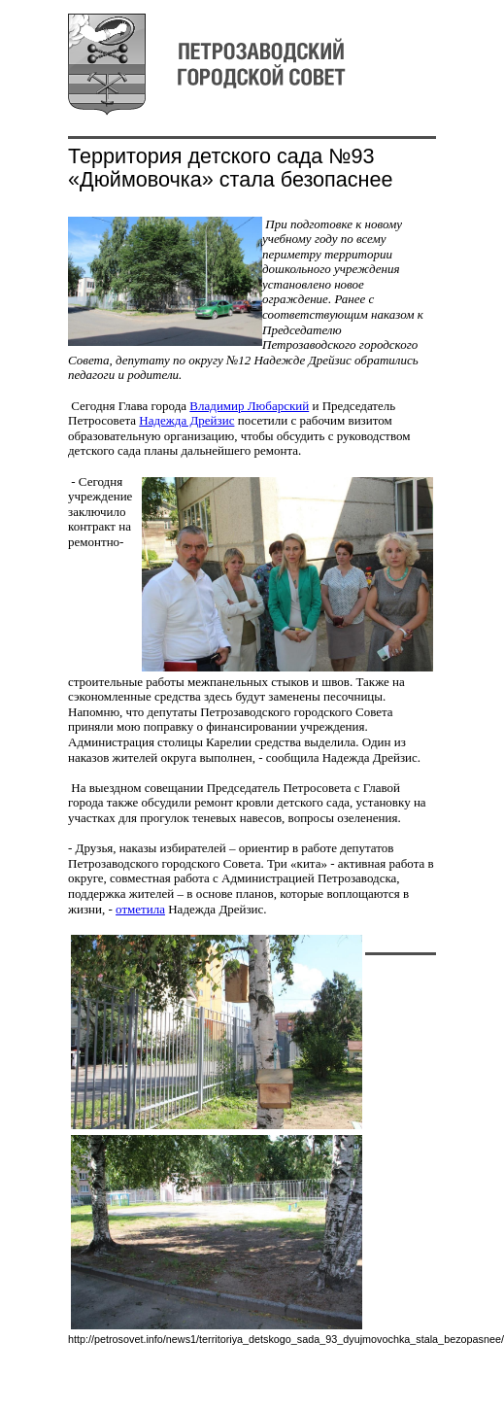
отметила (140, 909)
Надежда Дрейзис (186, 420)
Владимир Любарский (249, 405)
